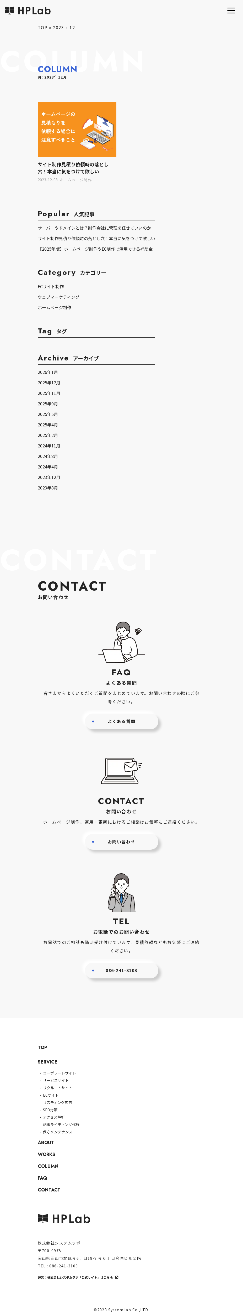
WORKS (46, 1154)
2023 (58, 27)
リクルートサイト (57, 1087)
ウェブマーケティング (58, 297)
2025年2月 (48, 435)
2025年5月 (48, 414)
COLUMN (48, 1166)
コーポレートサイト (59, 1073)
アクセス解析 (54, 1117)
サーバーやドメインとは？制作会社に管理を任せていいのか (94, 228)
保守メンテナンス (57, 1131)
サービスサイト (56, 1080)
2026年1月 (48, 372)
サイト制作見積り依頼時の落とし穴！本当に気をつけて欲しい (96, 238)
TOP (43, 27)
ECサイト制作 (51, 286)
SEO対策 (50, 1109)
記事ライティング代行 (61, 1124)
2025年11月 (49, 393)
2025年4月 (48, 424)
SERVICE (47, 1062)
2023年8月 (48, 487)
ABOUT (46, 1142)
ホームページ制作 (54, 307)
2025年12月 (49, 382)
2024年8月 (48, 456)
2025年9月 (48, 403)
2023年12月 (49, 477)
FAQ (42, 1178)
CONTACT (49, 1189)
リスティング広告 (57, 1102)
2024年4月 (48, 466)
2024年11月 (49, 445)
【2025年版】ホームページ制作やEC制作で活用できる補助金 (95, 249)
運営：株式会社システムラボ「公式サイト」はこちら (75, 1277)
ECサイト (51, 1095)
